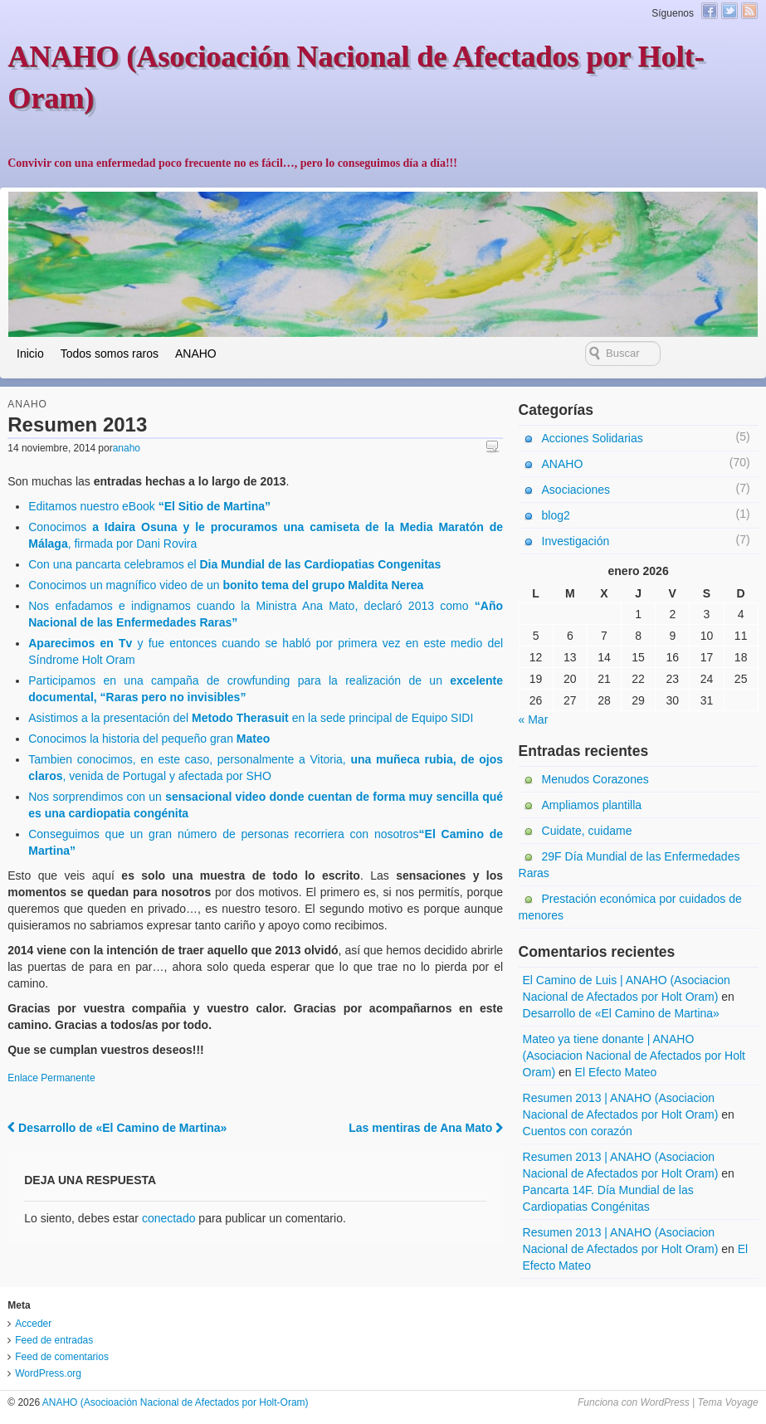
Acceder (33, 1323)
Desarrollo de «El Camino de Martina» (117, 1127)
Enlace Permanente (51, 1078)
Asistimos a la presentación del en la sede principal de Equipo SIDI (250, 717)
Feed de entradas (54, 1340)
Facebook (709, 10)
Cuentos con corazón (577, 1131)
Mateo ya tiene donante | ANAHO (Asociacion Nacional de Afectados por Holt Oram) (634, 1055)
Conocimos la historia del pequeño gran (149, 738)
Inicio (30, 353)
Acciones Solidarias (592, 438)
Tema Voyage (728, 1402)
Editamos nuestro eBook (149, 506)
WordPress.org (48, 1373)
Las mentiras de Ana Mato (426, 1127)
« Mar (534, 719)
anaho (126, 448)
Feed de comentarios (62, 1357)
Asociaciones (576, 489)
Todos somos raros (110, 353)
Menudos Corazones (595, 779)
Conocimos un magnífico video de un (225, 585)
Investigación (576, 541)
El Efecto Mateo (616, 1072)
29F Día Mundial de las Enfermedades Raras (629, 865)
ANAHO (196, 353)
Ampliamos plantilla (592, 805)
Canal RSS (749, 10)
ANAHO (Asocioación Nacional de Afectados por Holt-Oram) (174, 1402)
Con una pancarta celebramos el (234, 564)
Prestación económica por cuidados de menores (630, 907)
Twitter (729, 10)
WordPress (664, 1402)
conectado (169, 1218)
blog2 (556, 515)
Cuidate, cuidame (587, 830)
